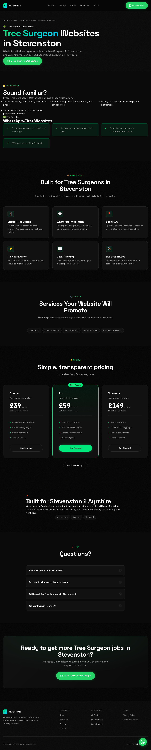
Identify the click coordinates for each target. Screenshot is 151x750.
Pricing (63, 5)
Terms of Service (130, 719)
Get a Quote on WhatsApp (22, 60)
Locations (84, 5)
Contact (63, 728)
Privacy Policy (129, 715)
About (96, 5)
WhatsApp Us (137, 5)
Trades (73, 5)
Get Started (26, 450)
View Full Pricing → (75, 465)
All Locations (97, 719)
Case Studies (97, 724)
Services (51, 5)
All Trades (95, 715)
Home (5, 20)
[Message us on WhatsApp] (143, 742)
